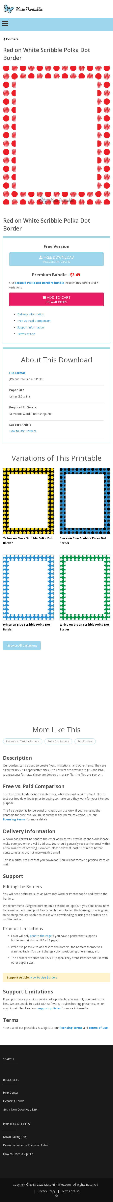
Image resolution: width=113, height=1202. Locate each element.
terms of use (98, 1028)
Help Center (10, 1092)
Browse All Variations (22, 645)
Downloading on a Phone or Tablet (26, 1145)
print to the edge (41, 936)
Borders (10, 39)
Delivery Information (30, 314)
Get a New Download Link (20, 1109)
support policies (49, 1008)
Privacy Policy (46, 1191)
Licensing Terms (13, 1101)
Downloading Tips (15, 1137)
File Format (17, 373)
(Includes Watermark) (56, 259)
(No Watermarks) (57, 299)
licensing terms (14, 819)
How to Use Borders (22, 431)
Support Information (30, 327)
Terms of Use (26, 334)
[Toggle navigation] (5, 24)
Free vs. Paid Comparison (34, 321)
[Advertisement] (56, 690)
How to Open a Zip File (18, 1154)
